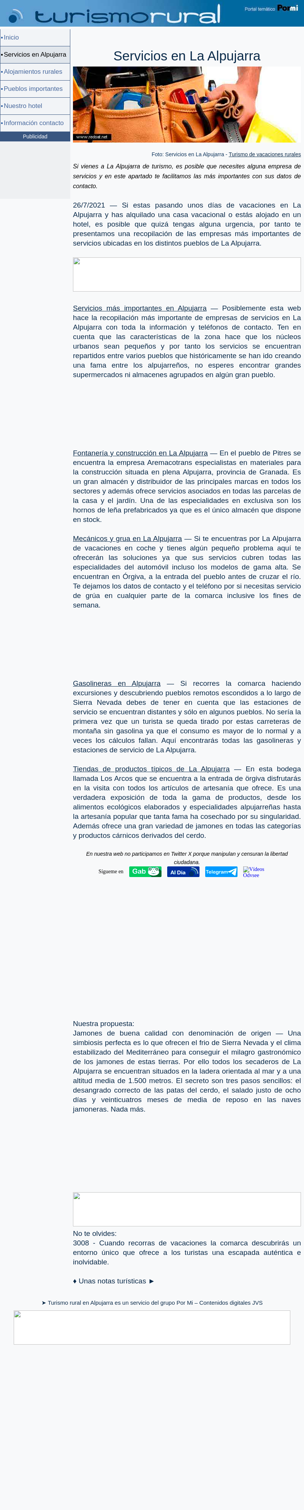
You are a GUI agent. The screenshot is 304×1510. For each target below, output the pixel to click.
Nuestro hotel (23, 105)
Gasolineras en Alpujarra (117, 683)
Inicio (11, 37)
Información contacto (34, 123)
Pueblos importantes (33, 88)
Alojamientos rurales (33, 71)
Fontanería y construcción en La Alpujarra (140, 453)
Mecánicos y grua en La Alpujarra (127, 538)
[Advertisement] (109, 407)
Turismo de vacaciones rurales (265, 154)
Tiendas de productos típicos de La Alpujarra (151, 769)
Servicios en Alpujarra (35, 54)
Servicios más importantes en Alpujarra (140, 308)
